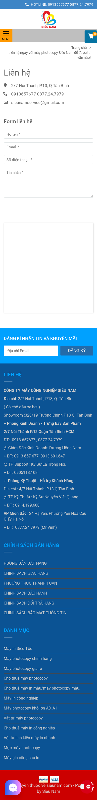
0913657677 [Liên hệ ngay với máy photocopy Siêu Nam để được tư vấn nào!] (59, 4)
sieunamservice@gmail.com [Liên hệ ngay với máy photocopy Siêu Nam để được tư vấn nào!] (37, 102)
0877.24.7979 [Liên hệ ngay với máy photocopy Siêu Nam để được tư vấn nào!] (81, 4)
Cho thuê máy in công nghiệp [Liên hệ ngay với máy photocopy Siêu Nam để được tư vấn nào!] (29, 728)
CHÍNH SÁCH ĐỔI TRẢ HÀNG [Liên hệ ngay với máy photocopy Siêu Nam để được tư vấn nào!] (29, 603)
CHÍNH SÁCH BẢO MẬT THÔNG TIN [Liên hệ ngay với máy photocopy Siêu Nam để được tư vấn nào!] (35, 613)
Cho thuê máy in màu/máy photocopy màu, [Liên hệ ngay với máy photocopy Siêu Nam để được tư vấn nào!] (42, 688)
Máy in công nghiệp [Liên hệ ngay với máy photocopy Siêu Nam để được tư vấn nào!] (21, 698)
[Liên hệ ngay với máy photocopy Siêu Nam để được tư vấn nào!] (48, 19)
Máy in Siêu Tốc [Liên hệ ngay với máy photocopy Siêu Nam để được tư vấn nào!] (18, 648)
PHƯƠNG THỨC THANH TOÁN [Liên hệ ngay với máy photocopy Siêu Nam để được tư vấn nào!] (30, 583)
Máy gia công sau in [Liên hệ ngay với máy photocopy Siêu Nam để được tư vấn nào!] (21, 757)
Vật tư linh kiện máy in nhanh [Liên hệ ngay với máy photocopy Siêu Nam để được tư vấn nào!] (29, 737)
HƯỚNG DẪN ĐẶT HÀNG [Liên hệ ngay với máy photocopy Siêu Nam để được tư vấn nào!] (25, 563)
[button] (91, 36)
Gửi (14, 207)
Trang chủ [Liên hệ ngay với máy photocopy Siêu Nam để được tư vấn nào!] (81, 48)
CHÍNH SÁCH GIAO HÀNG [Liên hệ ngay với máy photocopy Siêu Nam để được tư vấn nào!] (26, 573)
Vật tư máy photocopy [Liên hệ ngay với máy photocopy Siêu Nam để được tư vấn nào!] (23, 718)
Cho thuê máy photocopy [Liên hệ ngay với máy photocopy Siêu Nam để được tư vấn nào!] (26, 678)
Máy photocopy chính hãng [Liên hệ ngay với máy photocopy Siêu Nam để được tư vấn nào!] (28, 658)
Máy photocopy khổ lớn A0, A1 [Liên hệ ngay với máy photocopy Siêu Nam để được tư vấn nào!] (30, 708)
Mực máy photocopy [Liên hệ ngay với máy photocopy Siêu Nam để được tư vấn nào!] (22, 747)
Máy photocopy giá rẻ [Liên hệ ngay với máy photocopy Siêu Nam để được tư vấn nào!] (23, 668)
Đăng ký (77, 351)
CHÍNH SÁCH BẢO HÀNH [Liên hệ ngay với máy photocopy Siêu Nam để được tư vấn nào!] (25, 593)
